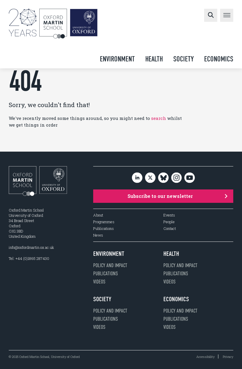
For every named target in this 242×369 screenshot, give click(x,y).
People (169, 222)
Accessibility (205, 356)
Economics (218, 59)
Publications (103, 228)
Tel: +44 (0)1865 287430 (29, 258)
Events (169, 215)
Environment (117, 59)
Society (183, 59)
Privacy (228, 356)
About (98, 215)
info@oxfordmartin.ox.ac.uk (31, 247)
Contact (169, 228)
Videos (99, 281)
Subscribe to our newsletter (177, 196)
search (158, 118)
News (98, 235)
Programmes (103, 222)
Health (154, 59)
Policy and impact (110, 265)
